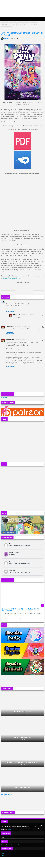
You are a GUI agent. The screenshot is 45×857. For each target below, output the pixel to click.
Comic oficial (34, 24)
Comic (19, 24)
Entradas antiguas (38, 292)
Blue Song (4, 24)
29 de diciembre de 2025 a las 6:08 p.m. (21, 301)
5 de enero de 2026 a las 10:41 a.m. (28, 314)
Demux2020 (9, 301)
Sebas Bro (24, 845)
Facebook (3, 852)
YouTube (3, 855)
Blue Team (12, 24)
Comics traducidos (6, 28)
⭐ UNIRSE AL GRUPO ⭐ (9, 532)
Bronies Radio (4, 399)
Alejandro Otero (17, 314)
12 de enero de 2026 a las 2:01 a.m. (22, 339)
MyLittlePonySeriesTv (14, 552)
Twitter (2, 853)
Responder (10, 311)
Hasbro (9, 829)
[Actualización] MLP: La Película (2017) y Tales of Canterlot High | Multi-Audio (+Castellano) (21, 610)
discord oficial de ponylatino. (11, 278)
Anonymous (12, 543)
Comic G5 (26, 24)
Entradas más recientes (8, 292)
